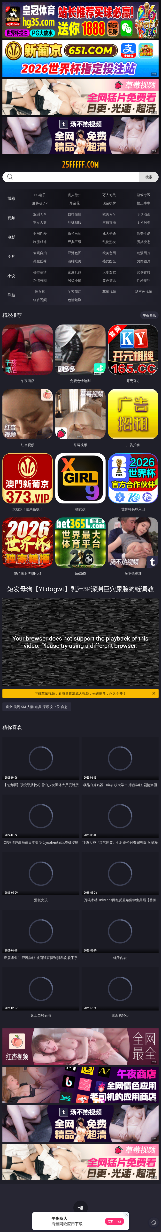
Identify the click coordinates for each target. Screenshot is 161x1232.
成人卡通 (109, 233)
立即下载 (114, 1221)
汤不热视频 (143, 291)
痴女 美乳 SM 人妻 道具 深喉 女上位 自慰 (37, 706)
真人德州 (74, 194)
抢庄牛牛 (143, 203)
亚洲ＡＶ (40, 214)
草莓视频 (109, 291)
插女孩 (40, 291)
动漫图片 (143, 253)
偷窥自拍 (40, 253)
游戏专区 (143, 194)
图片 (11, 256)
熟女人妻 (40, 222)
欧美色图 (109, 253)
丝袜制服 (74, 222)
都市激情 (40, 272)
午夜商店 (74, 291)
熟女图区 (109, 261)
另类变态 (143, 241)
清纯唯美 (74, 261)
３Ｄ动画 (143, 214)
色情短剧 (74, 299)
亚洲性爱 (40, 233)
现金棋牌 (109, 203)
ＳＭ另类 (143, 222)
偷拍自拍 (74, 233)
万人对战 (109, 194)
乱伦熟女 (109, 241)
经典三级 (74, 241)
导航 (11, 295)
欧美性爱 (143, 233)
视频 (11, 217)
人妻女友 (109, 272)
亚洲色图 (74, 253)
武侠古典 (143, 272)
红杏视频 (40, 299)
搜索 (149, 177)
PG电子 (40, 194)
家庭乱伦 (74, 272)
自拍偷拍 (74, 214)
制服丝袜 (40, 241)
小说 (11, 275)
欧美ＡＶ (109, 214)
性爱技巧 (143, 280)
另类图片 (143, 261)
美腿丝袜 (40, 261)
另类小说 (74, 280)
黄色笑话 (109, 280)
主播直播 (109, 222)
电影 (11, 237)
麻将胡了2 (40, 203)
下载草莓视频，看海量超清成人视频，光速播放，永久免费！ (95, 693)
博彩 (11, 198)
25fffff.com (80, 165)
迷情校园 (40, 280)
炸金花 (74, 203)
